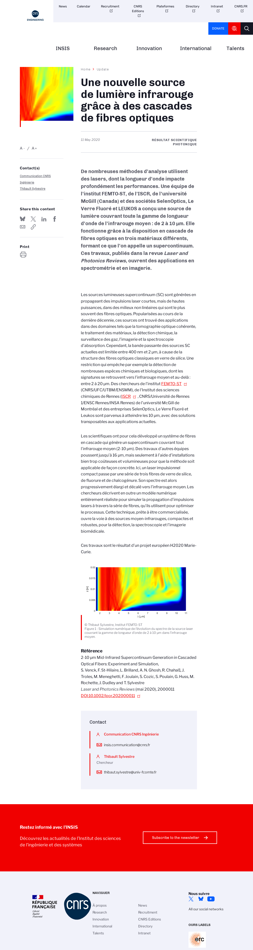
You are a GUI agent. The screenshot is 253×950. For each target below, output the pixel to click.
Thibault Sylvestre (32, 188)
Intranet (217, 6)
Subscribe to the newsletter (175, 837)
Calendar (83, 6)
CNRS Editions (138, 8)
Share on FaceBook (54, 219)
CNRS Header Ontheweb (234, 28)
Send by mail (22, 227)
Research (105, 48)
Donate (218, 28)
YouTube (211, 898)
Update (103, 69)
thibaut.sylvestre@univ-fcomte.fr (130, 772)
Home (86, 69)
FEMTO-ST (171, 383)
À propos (100, 905)
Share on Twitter (33, 219)
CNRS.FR (240, 6)
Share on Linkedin (44, 219)
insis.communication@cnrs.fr (127, 745)
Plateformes (165, 6)
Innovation (149, 48)
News (63, 6)
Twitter (191, 898)
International (196, 48)
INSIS (63, 48)
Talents (235, 48)
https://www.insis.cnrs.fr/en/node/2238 (33, 227)
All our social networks (206, 909)
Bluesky (201, 898)
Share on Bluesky (22, 219)
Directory (192, 6)
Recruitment (110, 6)
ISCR (126, 396)
